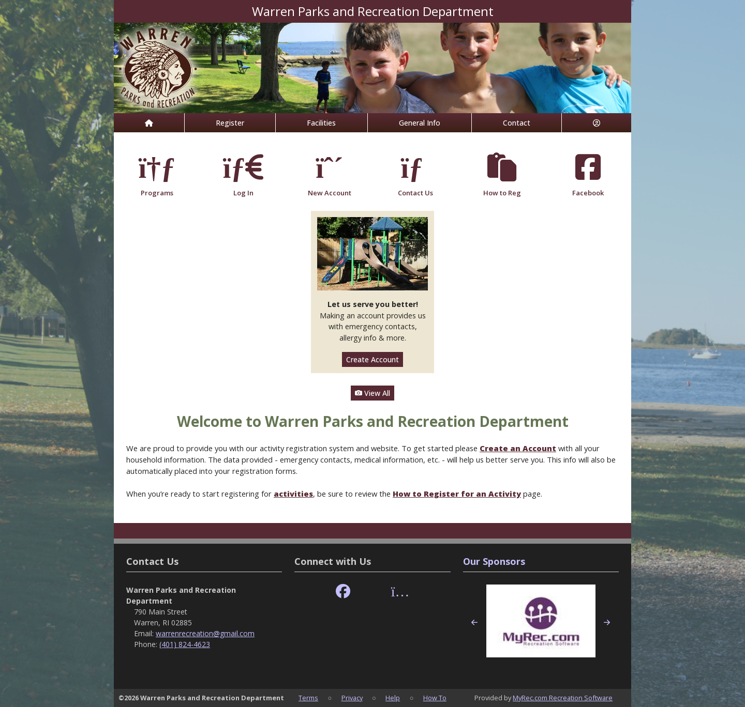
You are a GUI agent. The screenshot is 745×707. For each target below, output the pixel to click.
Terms (308, 697)
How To (434, 697)
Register (230, 123)
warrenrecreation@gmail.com (205, 633)
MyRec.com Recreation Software (563, 697)
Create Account (372, 359)
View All (372, 393)
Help (392, 697)
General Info (419, 123)
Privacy (352, 697)
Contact (516, 123)
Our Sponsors (494, 561)
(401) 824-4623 (184, 644)
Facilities (321, 123)
